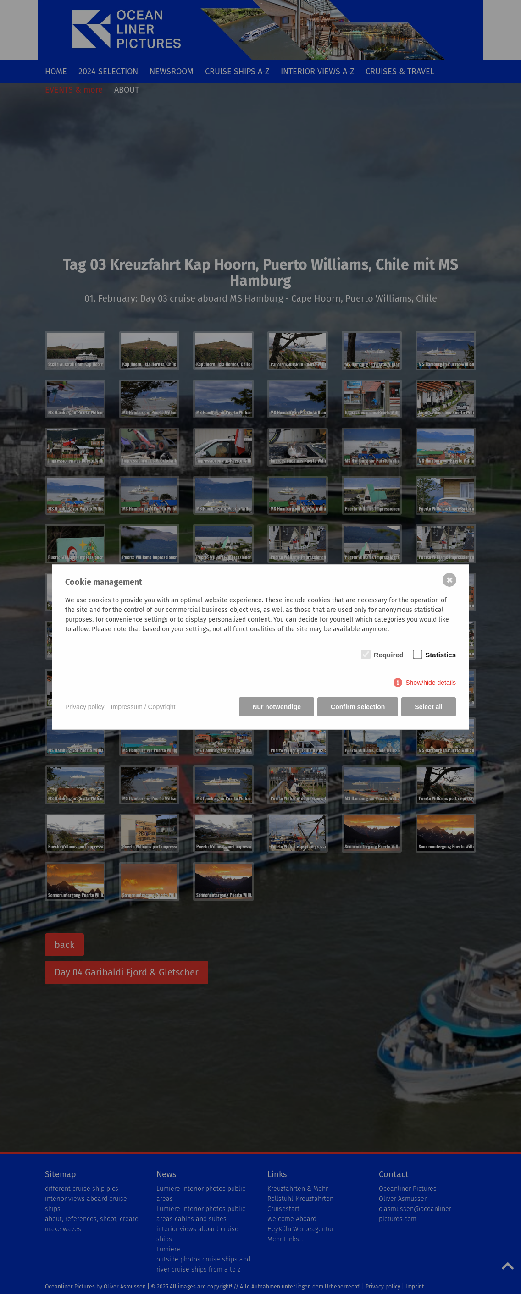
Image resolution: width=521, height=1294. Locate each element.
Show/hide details (430, 682)
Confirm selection (358, 706)
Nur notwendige (276, 706)
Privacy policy (85, 706)
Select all (429, 706)
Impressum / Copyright (143, 706)
